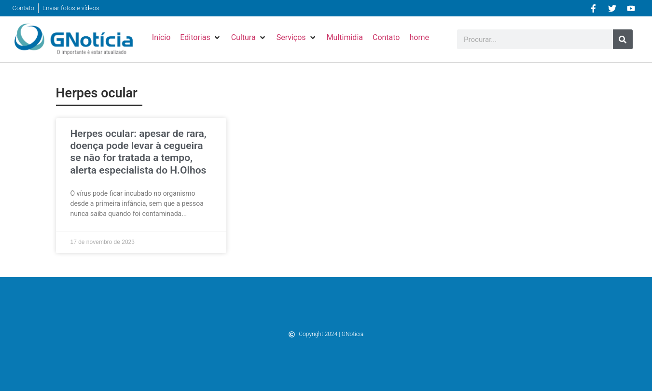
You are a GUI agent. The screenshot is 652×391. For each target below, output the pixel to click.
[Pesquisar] (623, 39)
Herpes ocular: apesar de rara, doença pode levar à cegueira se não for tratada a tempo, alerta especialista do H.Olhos (138, 152)
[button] (200, 37)
